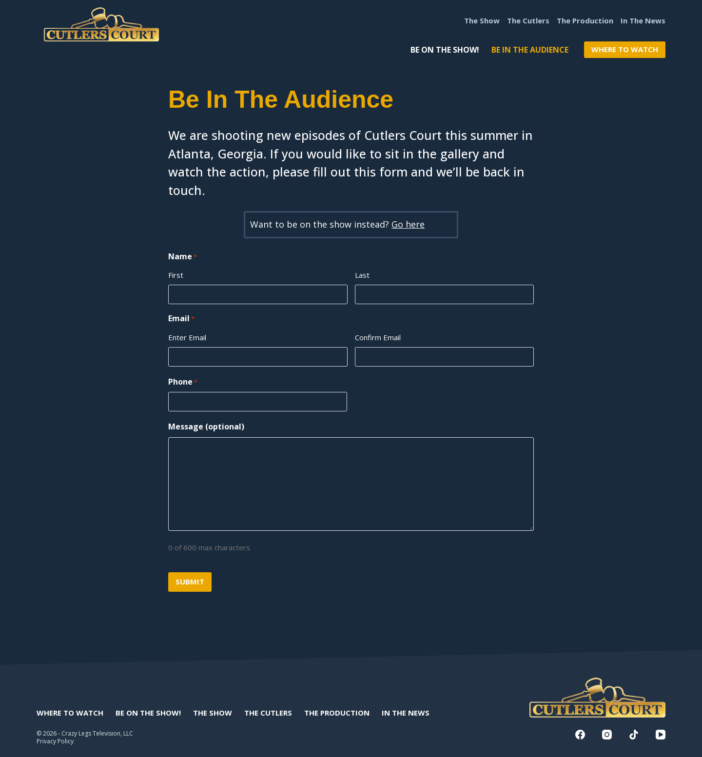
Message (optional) (206, 426)
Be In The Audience (529, 49)
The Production (585, 20)
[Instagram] (607, 734)
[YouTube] (660, 734)
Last (362, 275)
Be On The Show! (444, 49)
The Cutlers (528, 20)
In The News (643, 20)
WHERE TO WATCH (624, 49)
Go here (408, 224)
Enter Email (187, 337)
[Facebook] (580, 734)
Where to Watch (70, 713)
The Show (482, 20)
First (175, 275)
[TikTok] (634, 734)
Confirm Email (378, 337)
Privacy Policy (55, 741)
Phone (182, 382)
